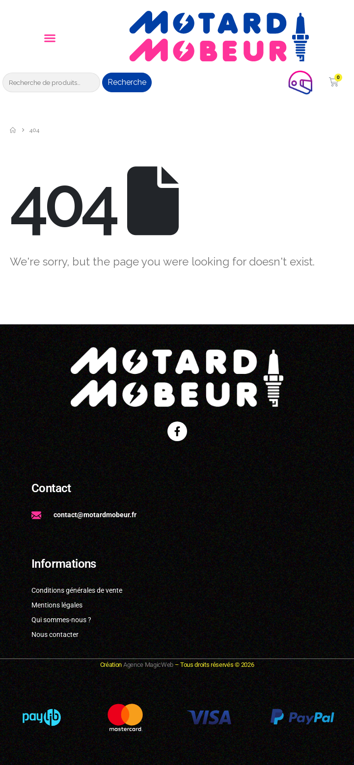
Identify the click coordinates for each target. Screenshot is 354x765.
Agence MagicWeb (148, 664)
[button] (49, 38)
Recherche (127, 82)
